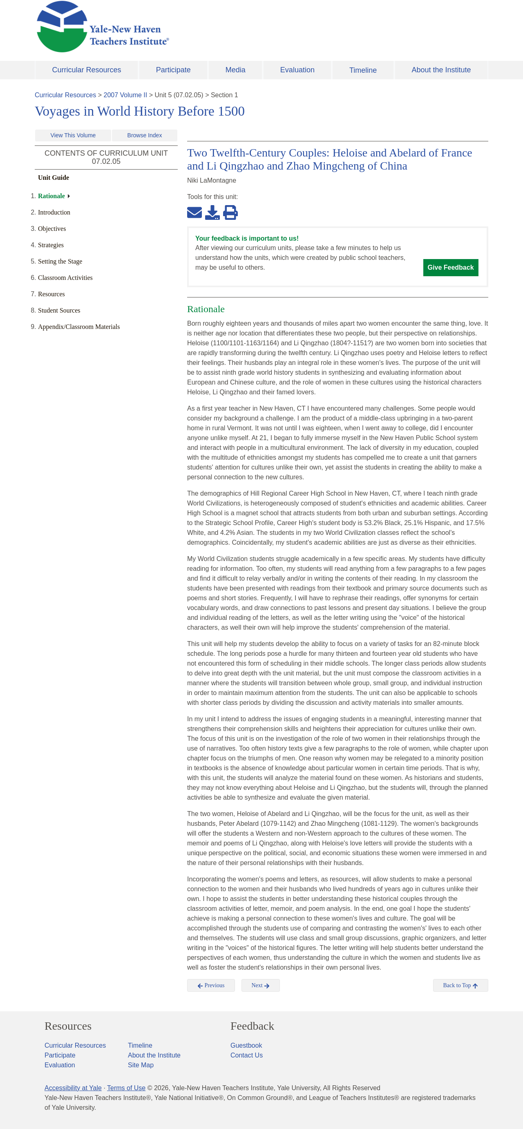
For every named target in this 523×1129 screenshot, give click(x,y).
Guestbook (246, 1045)
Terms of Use (126, 1087)
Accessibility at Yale (73, 1087)
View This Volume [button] (73, 135)
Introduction (54, 212)
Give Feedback (451, 267)
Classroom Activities (65, 277)
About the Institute (441, 70)
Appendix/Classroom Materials (79, 326)
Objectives (52, 228)
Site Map (141, 1065)
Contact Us (246, 1055)
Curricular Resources (86, 70)
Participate (173, 70)
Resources (51, 294)
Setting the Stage (60, 261)
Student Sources (59, 310)
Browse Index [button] (144, 135)
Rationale (51, 195)
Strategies (51, 244)
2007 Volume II (126, 95)
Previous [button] (211, 985)
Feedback (252, 1026)
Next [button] (261, 985)
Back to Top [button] (460, 985)
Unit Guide (53, 177)
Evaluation (297, 70)
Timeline (363, 70)
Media (236, 70)
